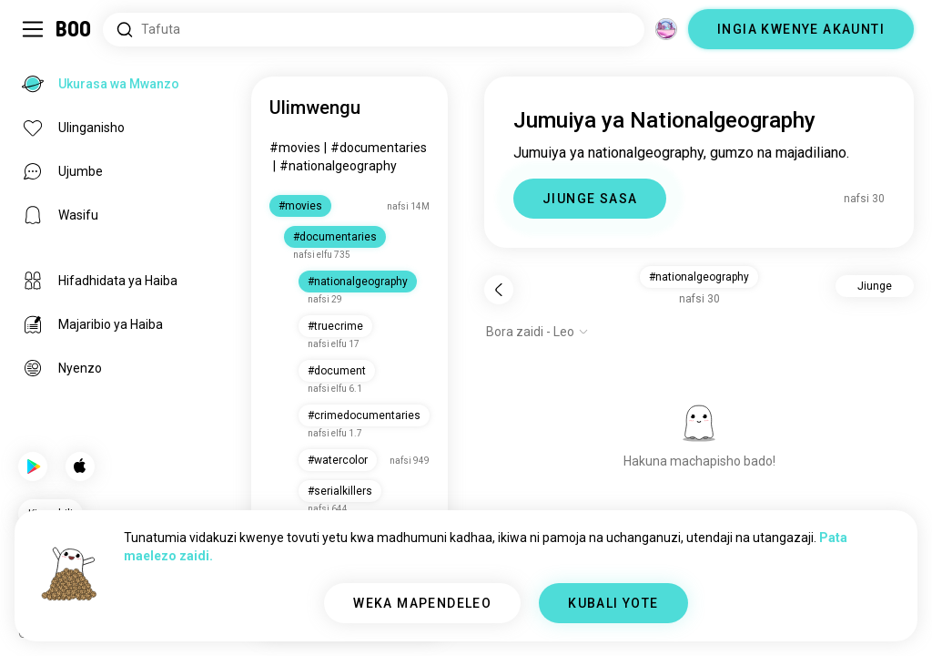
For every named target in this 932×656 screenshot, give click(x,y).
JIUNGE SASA (589, 198)
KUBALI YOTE (613, 603)
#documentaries (378, 147)
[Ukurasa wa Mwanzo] (74, 29)
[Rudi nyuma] (498, 289)
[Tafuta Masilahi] (373, 29)
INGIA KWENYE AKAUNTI (801, 29)
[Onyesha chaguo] (537, 332)
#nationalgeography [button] (699, 277)
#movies (294, 147)
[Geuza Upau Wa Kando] (33, 29)
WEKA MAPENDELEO (422, 603)
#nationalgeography (338, 166)
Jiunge (874, 286)
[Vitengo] (666, 29)
